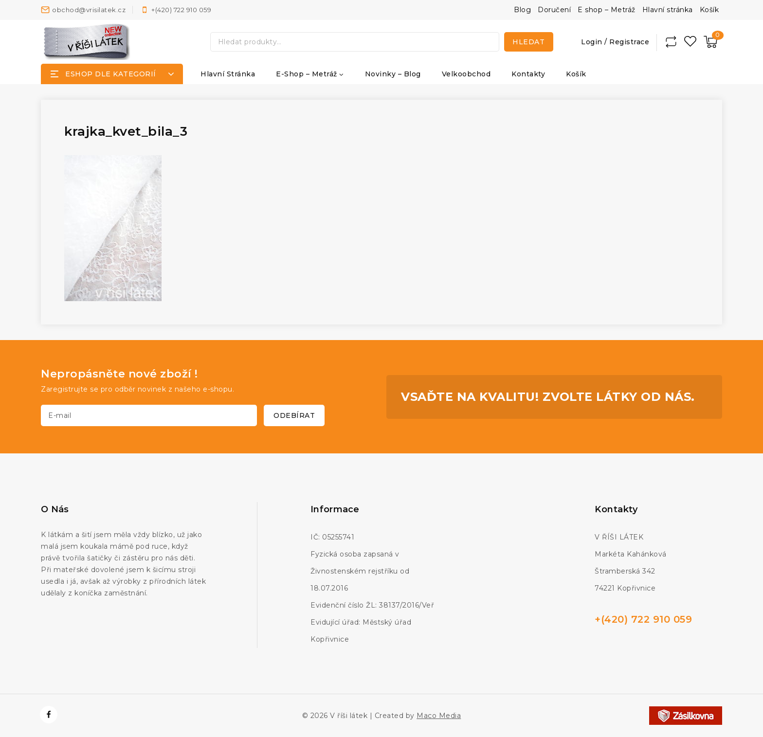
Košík (709, 9)
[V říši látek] (87, 41)
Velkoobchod (466, 74)
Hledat (528, 41)
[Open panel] (112, 74)
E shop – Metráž (607, 9)
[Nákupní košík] (710, 42)
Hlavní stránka (667, 9)
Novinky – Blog (393, 74)
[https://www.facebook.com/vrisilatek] (48, 714)
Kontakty (528, 74)
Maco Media (439, 715)
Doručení (554, 9)
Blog (522, 9)
